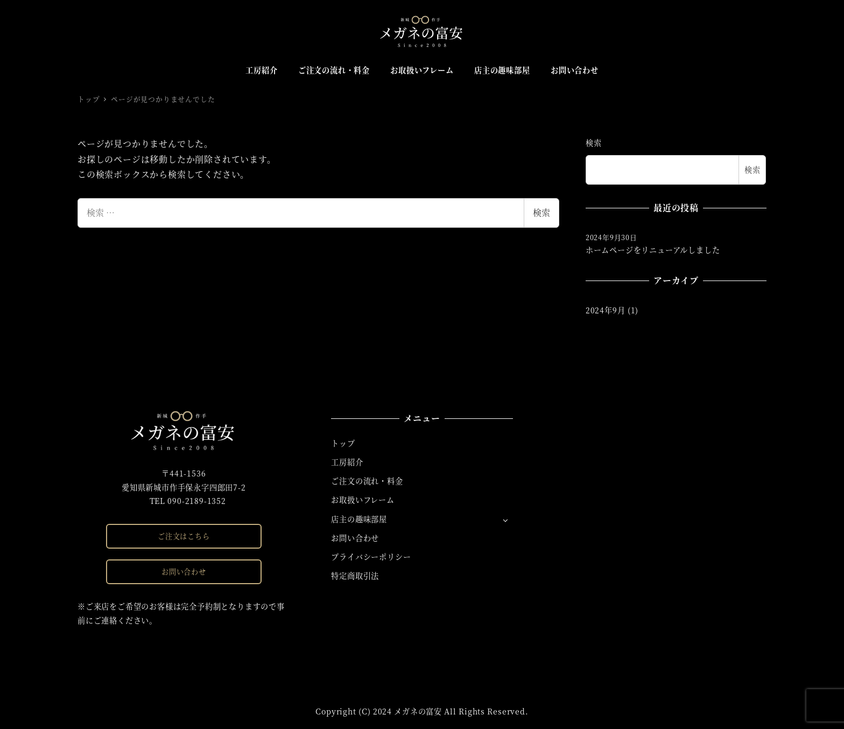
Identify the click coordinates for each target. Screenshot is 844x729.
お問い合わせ (183, 571)
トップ (343, 443)
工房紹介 (347, 462)
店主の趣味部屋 (359, 519)
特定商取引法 (355, 575)
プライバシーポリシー (371, 556)
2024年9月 (605, 310)
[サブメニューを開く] (505, 520)
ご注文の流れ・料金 (367, 480)
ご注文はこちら (184, 536)
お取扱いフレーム (362, 499)
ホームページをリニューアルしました (653, 249)
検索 (541, 212)
